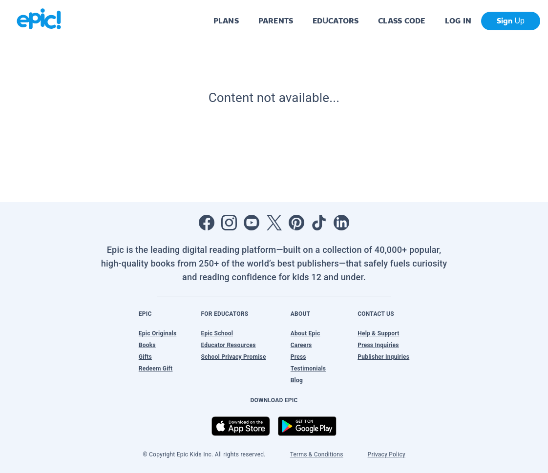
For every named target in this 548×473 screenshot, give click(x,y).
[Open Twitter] (274, 222)
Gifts (145, 356)
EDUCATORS (335, 21)
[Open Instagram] (229, 222)
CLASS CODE (401, 21)
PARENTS (275, 21)
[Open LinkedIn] (341, 222)
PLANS (226, 21)
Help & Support (378, 333)
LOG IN (458, 21)
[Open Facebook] (206, 222)
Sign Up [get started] (511, 21)
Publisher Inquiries (383, 356)
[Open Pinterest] (296, 222)
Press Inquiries (378, 345)
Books (147, 345)
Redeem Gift (156, 368)
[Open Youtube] (251, 222)
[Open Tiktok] (319, 222)
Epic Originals (158, 333)
